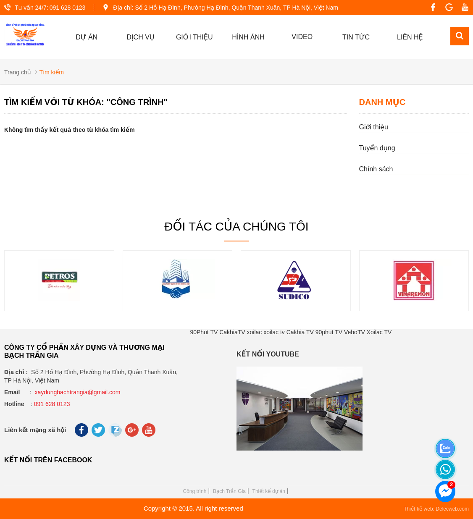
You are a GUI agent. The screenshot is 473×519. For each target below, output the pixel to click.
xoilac (254, 332)
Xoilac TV (379, 332)
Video (302, 36)
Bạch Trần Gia (229, 491)
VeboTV (354, 332)
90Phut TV (204, 332)
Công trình (194, 491)
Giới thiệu (373, 127)
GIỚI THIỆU (194, 37)
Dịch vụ (140, 37)
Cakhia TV (300, 332)
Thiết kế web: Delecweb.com (436, 509)
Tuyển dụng (377, 148)
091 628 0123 (68, 7)
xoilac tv (274, 332)
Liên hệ (410, 37)
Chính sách (376, 169)
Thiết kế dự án (268, 491)
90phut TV (328, 332)
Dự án (86, 37)
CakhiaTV (232, 332)
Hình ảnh (248, 37)
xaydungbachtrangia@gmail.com (77, 392)
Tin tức (356, 37)
